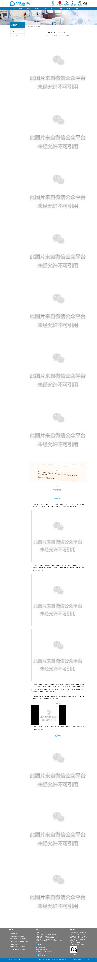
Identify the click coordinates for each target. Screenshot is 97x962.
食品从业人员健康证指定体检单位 (18, 949)
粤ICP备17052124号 (21, 960)
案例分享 (38, 26)
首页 (14, 8)
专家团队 (37, 8)
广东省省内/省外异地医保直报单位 (18, 938)
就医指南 (44, 8)
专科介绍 (29, 8)
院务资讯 (68, 8)
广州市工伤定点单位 (15, 944)
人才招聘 (75, 8)
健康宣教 (52, 8)
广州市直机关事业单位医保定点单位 (18, 946)
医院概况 (21, 8)
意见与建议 (60, 8)
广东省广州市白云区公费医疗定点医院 (19, 941)
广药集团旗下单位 (14, 933)
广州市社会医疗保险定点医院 (17, 936)
